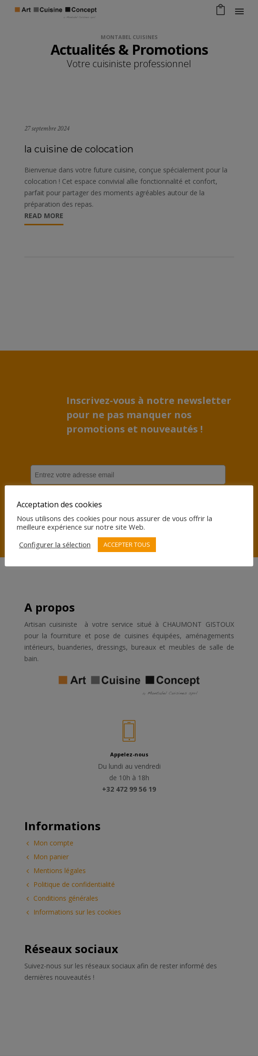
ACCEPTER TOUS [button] (126, 544)
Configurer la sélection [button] (55, 544)
